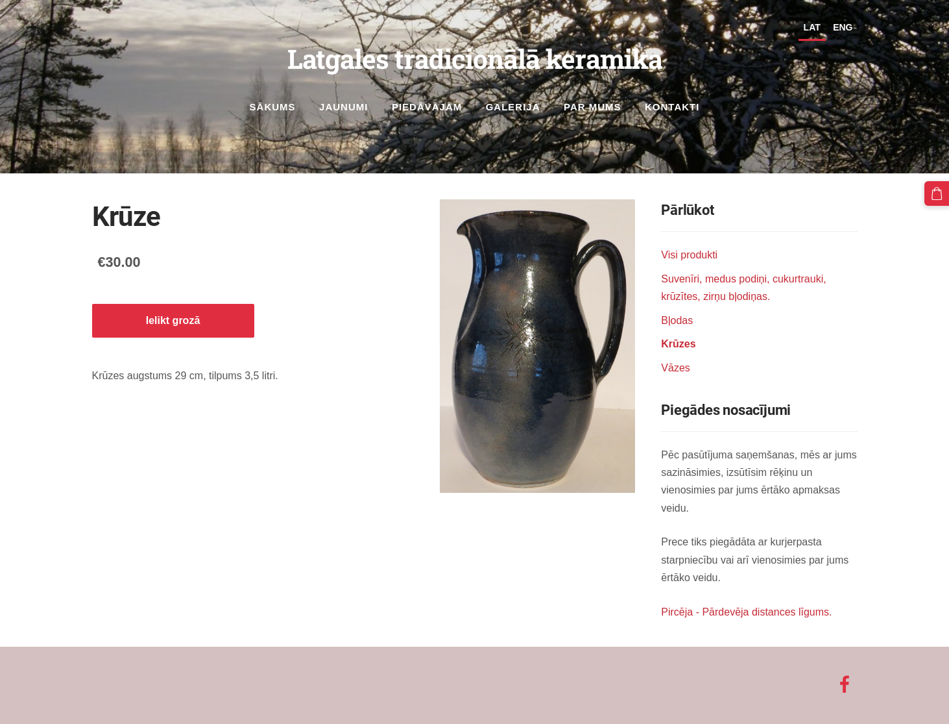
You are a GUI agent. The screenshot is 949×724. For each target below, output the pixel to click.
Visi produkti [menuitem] (689, 254)
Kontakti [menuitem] (672, 106)
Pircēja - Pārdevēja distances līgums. (746, 612)
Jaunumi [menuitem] (343, 106)
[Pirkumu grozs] (936, 193)
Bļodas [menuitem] (677, 320)
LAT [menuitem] (812, 27)
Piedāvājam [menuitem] (427, 106)
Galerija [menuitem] (513, 106)
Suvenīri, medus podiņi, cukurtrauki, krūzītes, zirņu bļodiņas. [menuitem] (743, 287)
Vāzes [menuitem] (675, 367)
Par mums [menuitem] (592, 106)
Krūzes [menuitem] (678, 343)
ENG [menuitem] (842, 27)
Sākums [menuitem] (273, 106)
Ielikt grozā (173, 320)
